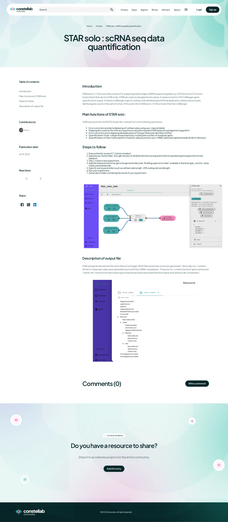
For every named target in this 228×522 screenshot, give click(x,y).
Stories (99, 26)
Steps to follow (26, 101)
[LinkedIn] (203, 512)
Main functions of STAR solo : (33, 96)
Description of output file (31, 106)
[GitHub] (210, 512)
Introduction (25, 91)
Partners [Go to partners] (166, 10)
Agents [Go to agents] (144, 10)
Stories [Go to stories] (124, 10)
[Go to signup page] (212, 10)
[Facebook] (189, 512)
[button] (186, 10)
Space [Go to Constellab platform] (177, 10)
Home (89, 26)
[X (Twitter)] (196, 512)
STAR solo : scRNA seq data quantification (123, 26)
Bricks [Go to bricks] (155, 10)
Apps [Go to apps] (134, 10)
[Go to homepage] (21, 9)
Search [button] (77, 10)
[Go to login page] (199, 10)
